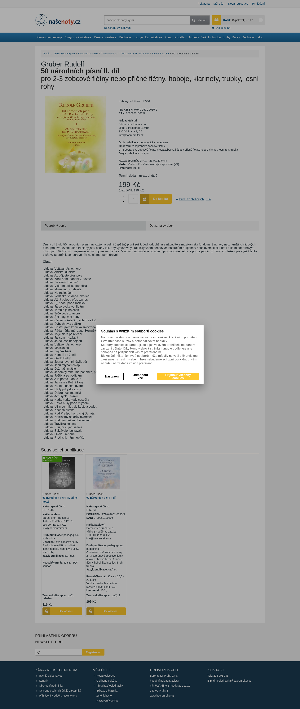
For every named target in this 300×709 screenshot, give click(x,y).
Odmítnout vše (140, 376)
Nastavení (112, 376)
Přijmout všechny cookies (178, 376)
